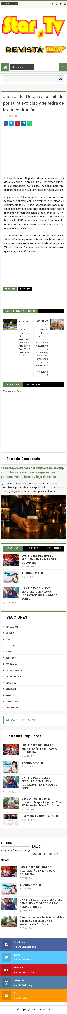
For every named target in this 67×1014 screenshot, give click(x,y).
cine (8, 639)
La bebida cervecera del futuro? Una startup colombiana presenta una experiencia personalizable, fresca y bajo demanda (32, 472)
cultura (10, 645)
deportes (25, 289)
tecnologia (12, 701)
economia (11, 664)
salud (9, 695)
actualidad (12, 627)
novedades (12, 689)
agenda (10, 633)
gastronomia (14, 676)
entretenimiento (15, 670)
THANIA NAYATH (32, 573)
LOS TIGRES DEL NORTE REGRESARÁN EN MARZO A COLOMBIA (39, 559)
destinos (11, 658)
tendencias (12, 707)
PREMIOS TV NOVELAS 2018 (40, 816)
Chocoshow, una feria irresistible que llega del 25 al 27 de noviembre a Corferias (42, 802)
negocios (11, 682)
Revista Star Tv (20, 720)
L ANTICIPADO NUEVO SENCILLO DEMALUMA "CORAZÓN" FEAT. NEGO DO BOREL (41, 903)
